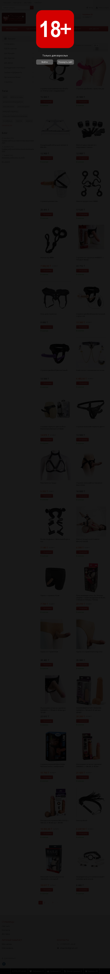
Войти (45, 62)
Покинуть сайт (65, 62)
